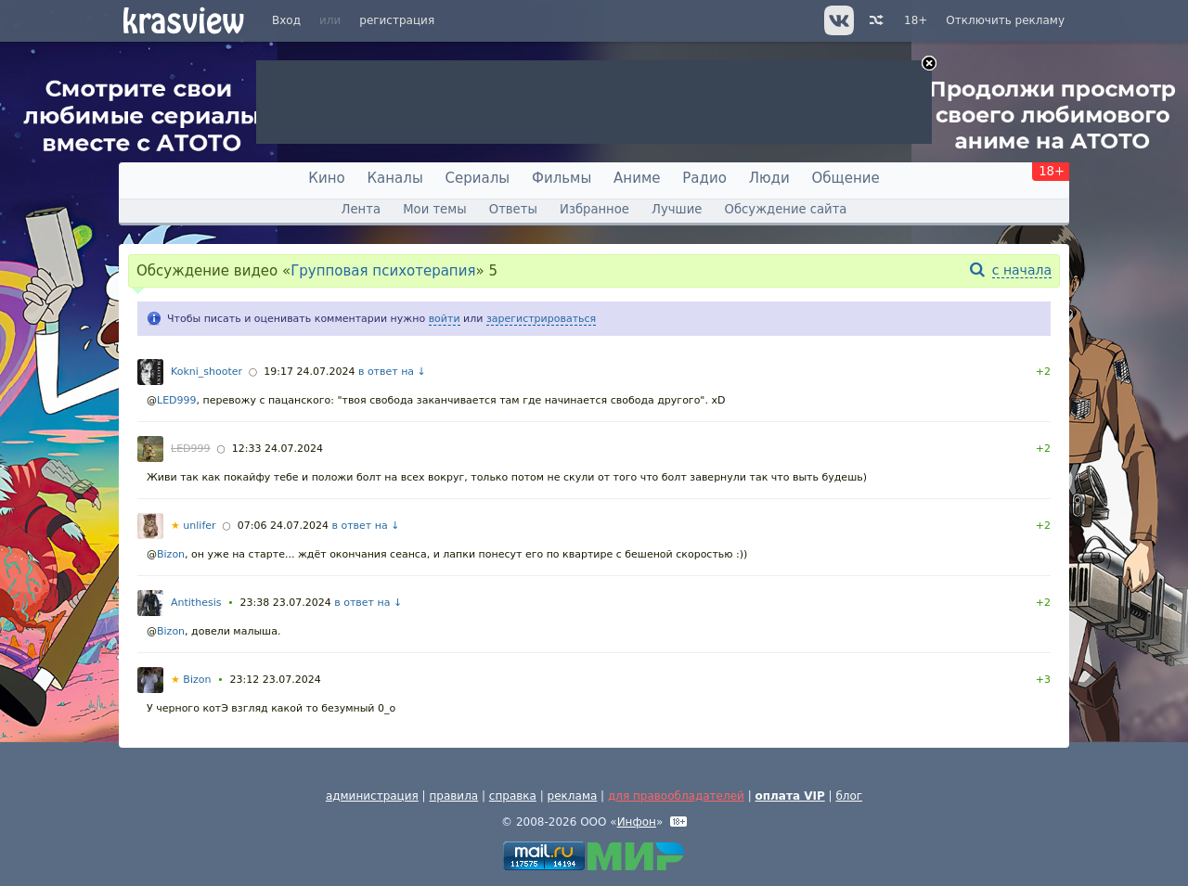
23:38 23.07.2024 (285, 603)
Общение (846, 178)
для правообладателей (676, 796)
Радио (704, 178)
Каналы (394, 178)
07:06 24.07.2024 (283, 526)
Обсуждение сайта (786, 209)
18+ (915, 20)
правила (453, 796)
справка (512, 796)
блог (848, 796)
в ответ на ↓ (392, 372)
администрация (372, 796)
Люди (769, 178)
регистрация (396, 20)
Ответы (513, 209)
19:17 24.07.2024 (309, 372)
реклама (573, 796)
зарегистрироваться (541, 319)
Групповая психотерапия (383, 271)
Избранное (594, 209)
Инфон (636, 821)
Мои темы (434, 209)
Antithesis (196, 603)
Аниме (636, 178)
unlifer (193, 526)
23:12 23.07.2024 (275, 680)
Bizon (171, 554)
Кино (326, 178)
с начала (1022, 270)
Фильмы (561, 178)
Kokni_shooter (206, 372)
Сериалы (478, 178)
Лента (361, 209)
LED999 (177, 400)
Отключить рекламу (1005, 20)
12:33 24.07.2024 (277, 449)
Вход (286, 20)
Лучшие (677, 209)
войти (444, 319)
